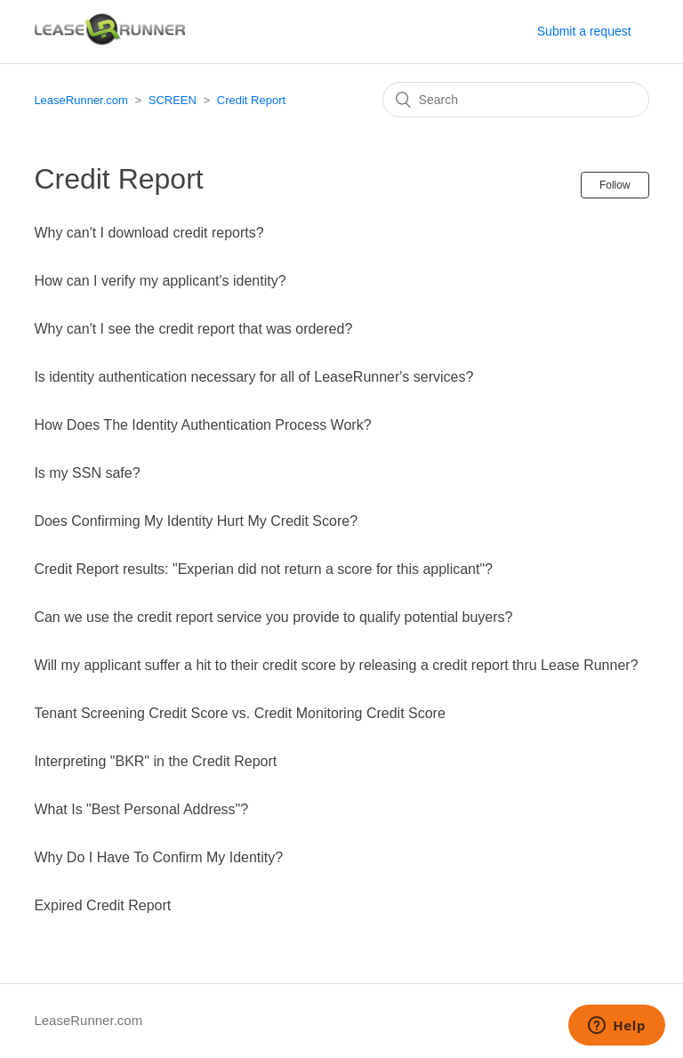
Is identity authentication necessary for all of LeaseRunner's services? (253, 376)
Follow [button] (615, 185)
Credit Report (251, 100)
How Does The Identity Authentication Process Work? (202, 424)
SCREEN (173, 100)
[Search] (515, 99)
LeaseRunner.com (81, 100)
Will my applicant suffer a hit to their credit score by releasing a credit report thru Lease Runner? (336, 665)
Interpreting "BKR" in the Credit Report (155, 761)
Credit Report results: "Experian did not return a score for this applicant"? (263, 569)
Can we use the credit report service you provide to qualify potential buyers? (273, 617)
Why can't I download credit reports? (148, 232)
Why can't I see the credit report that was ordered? (193, 328)
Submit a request (584, 31)
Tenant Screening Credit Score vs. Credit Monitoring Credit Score (239, 713)
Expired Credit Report (102, 905)
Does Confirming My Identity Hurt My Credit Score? (196, 521)
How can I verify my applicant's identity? (159, 280)
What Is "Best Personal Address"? (141, 809)
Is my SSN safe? (87, 473)
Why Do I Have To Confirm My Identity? (158, 857)
